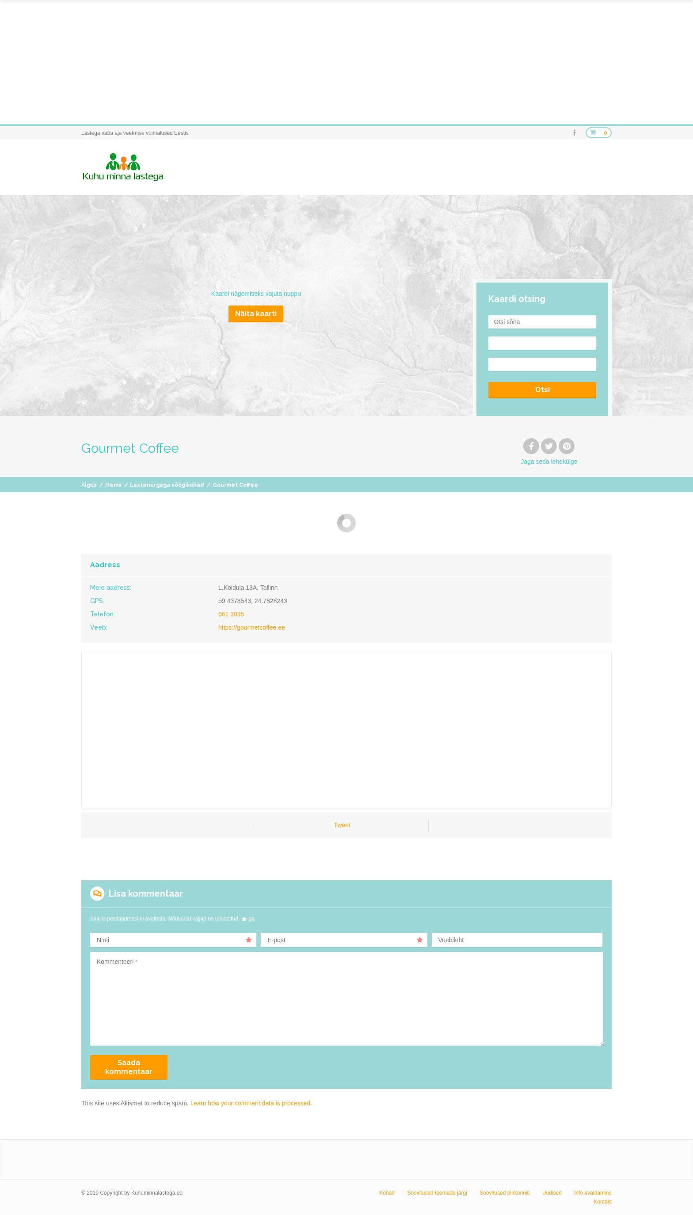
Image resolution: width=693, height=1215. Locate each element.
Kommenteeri (117, 961)
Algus (89, 485)
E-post (345, 940)
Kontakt (603, 1202)
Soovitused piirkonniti (504, 1193)
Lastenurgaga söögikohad (167, 485)
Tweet (342, 825)
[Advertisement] (265, 62)
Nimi (174, 940)
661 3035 (231, 614)
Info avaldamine (593, 1193)
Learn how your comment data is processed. (251, 1103)
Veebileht (451, 940)
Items (113, 485)
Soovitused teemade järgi (437, 1193)
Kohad (387, 1193)
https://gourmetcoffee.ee (251, 627)
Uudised (552, 1193)
